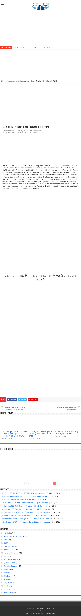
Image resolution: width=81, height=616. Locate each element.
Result (6, 569)
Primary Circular (10, 560)
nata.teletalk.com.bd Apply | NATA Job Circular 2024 (66, 432)
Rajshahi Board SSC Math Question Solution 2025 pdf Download (25, 522)
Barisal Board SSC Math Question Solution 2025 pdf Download (24, 503)
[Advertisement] (40, 27)
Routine (7, 573)
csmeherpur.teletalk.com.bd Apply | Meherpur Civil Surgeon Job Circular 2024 (14, 433)
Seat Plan (7, 579)
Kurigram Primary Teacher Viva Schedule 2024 (65, 407)
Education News (10, 546)
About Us (30, 608)
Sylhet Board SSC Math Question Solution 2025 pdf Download (24, 509)
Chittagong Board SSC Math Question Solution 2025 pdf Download (26, 512)
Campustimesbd (9, 131)
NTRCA (6, 556)
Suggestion (8, 583)
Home (3, 81)
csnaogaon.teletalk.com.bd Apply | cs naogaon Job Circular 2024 (15, 407)
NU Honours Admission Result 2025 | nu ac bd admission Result (25, 496)
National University (11, 553)
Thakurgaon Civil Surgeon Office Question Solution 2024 (40, 433)
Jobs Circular (9, 550)
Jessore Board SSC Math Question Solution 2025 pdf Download (24, 516)
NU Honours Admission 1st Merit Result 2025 (18, 500)
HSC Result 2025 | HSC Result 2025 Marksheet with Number (33, 48)
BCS (5, 543)
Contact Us (50, 608)
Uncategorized (13, 81)
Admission (8, 533)
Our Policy (40, 608)
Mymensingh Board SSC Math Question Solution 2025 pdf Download (26, 519)
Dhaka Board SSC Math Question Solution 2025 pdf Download (24, 506)
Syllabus (7, 586)
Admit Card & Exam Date (13, 536)
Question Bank (9, 563)
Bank (5, 540)
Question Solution (10, 566)
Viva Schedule (9, 593)
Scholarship (8, 576)
